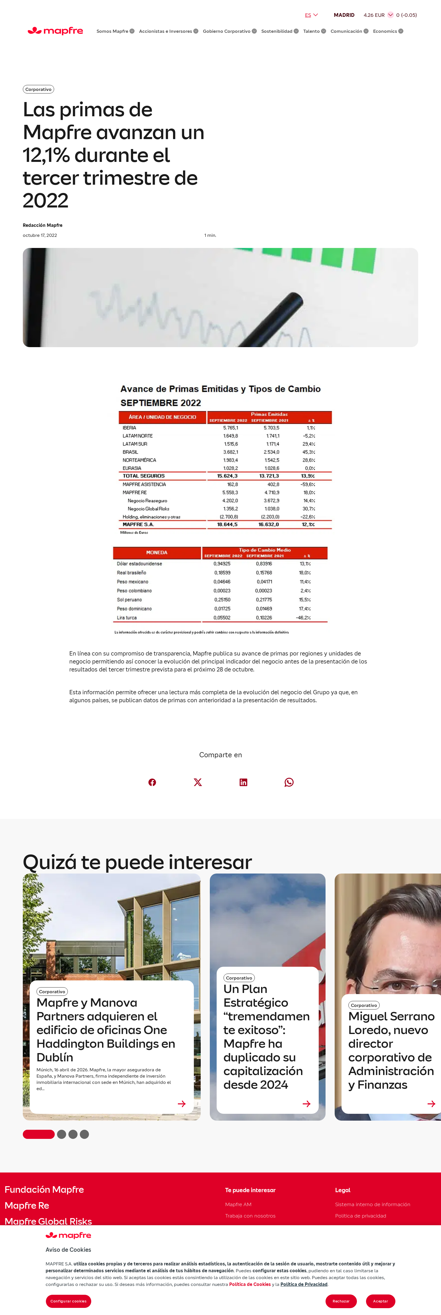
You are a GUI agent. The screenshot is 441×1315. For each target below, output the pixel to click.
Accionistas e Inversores (168, 31)
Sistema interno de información (372, 1204)
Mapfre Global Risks (48, 1221)
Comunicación (350, 31)
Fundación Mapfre (44, 1189)
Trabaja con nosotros (250, 1215)
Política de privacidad (360, 1215)
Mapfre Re (27, 1205)
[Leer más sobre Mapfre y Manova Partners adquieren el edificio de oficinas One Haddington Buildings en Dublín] (111, 1104)
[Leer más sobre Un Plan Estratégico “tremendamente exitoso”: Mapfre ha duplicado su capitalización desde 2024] (267, 1104)
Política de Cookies (250, 1284)
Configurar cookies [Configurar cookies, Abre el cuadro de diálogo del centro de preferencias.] (68, 1301)
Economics (388, 31)
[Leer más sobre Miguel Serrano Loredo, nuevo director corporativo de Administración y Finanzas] (392, 1104)
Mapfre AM (238, 1204)
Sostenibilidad (280, 31)
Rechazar (341, 1301)
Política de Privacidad (304, 1284)
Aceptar (380, 1301)
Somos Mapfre (116, 31)
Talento (314, 31)
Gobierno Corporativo (230, 31)
